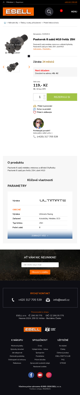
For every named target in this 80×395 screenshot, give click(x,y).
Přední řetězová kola (51, 23)
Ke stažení (63, 346)
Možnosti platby (17, 346)
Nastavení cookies (40, 367)
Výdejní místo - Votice (40, 349)
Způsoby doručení (17, 349)
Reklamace (17, 363)
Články (62, 349)
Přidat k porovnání (45, 106)
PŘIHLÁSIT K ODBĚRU (40, 272)
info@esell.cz (61, 300)
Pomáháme (40, 356)
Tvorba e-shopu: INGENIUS (40, 389)
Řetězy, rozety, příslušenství (31, 23)
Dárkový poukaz (63, 353)
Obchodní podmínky (17, 356)
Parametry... (47, 49)
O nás (40, 346)
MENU (74, 11)
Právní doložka (40, 360)
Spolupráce (40, 353)
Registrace (19, 2)
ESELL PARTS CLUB (62, 356)
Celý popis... (37, 49)
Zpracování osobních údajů (40, 363)
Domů (5, 23)
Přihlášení (9, 2)
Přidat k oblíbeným (44, 112)
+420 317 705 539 (71, 2)
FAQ (62, 360)
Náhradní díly (13, 23)
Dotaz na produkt (44, 109)
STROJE (63, 363)
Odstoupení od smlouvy (17, 360)
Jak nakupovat (17, 353)
